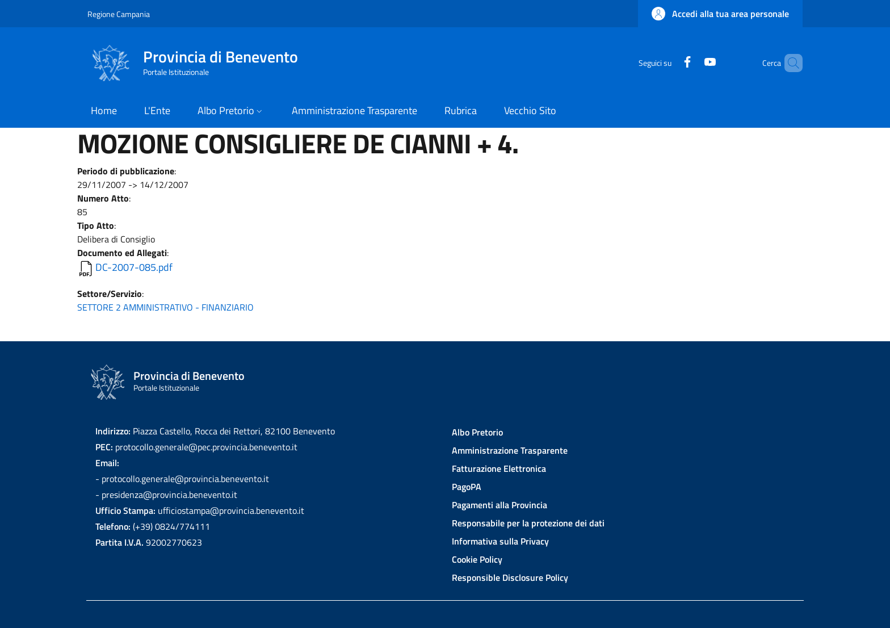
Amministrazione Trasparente (510, 450)
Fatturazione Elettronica (499, 468)
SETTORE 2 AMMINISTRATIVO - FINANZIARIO (165, 307)
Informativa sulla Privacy (500, 541)
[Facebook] (668, 62)
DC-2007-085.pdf (134, 267)
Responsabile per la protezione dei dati (528, 523)
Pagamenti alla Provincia (499, 505)
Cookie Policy (477, 559)
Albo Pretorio (477, 432)
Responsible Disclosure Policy (510, 577)
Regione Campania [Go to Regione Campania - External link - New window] (118, 14)
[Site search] (789, 63)
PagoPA (466, 486)
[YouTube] (690, 62)
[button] (720, 13)
